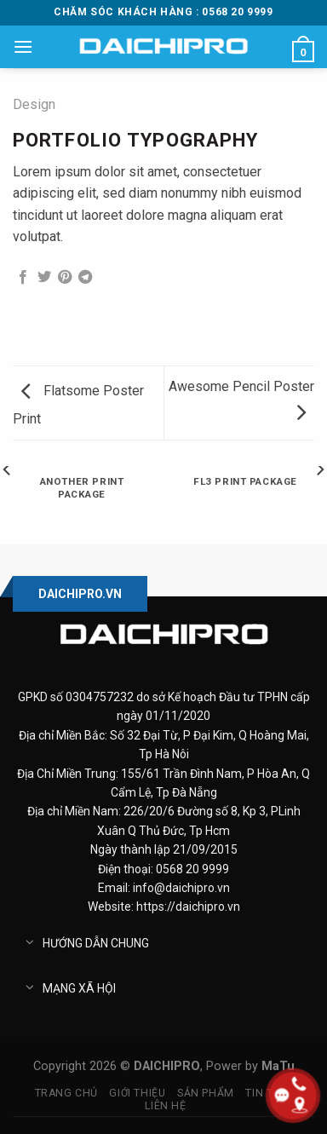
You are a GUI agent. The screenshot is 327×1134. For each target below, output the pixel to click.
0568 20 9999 (192, 869)
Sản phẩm (205, 1093)
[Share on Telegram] (85, 277)
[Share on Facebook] (23, 277)
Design (34, 104)
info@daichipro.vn (181, 888)
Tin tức (266, 1093)
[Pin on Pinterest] (65, 277)
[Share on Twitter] (44, 277)
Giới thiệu (137, 1093)
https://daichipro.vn (188, 906)
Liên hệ (165, 1106)
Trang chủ (67, 1093)
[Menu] (23, 46)
